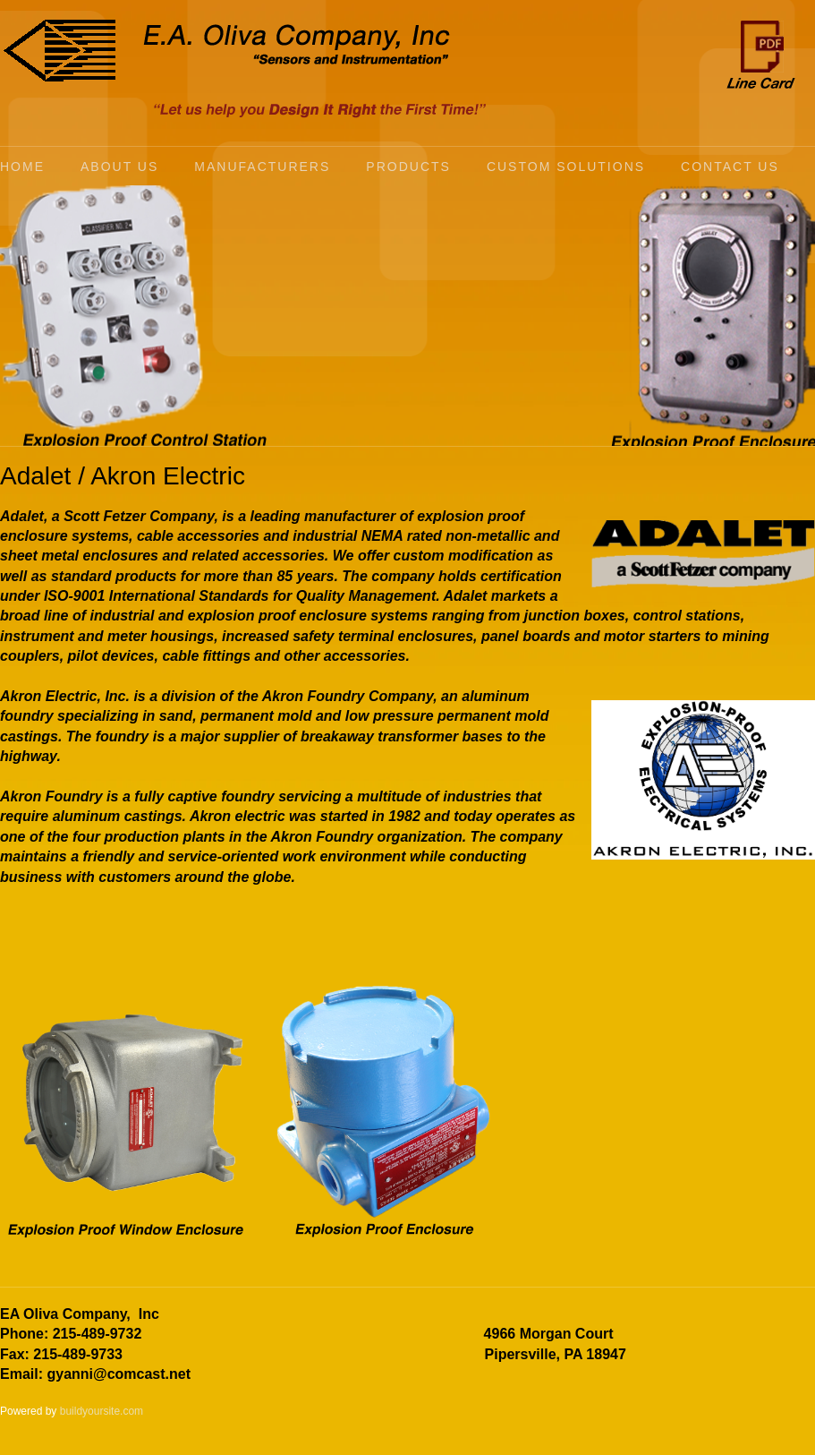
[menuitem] (40, 167)
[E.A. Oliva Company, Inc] (59, 50)
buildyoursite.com (101, 1411)
